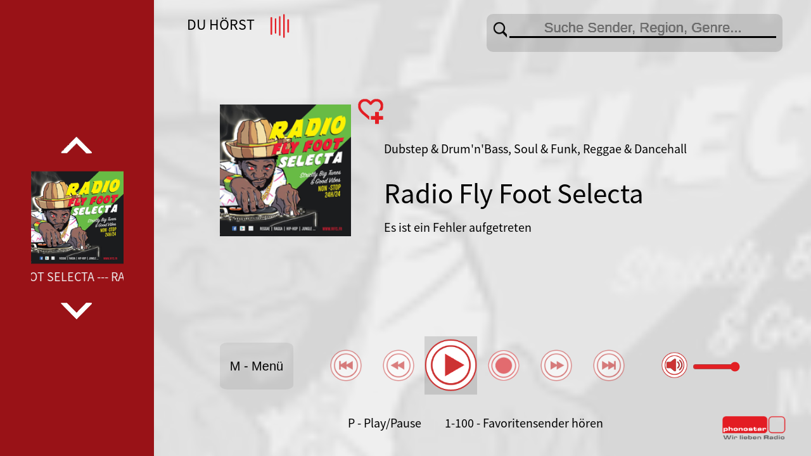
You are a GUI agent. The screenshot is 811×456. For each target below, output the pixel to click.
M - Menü (256, 366)
